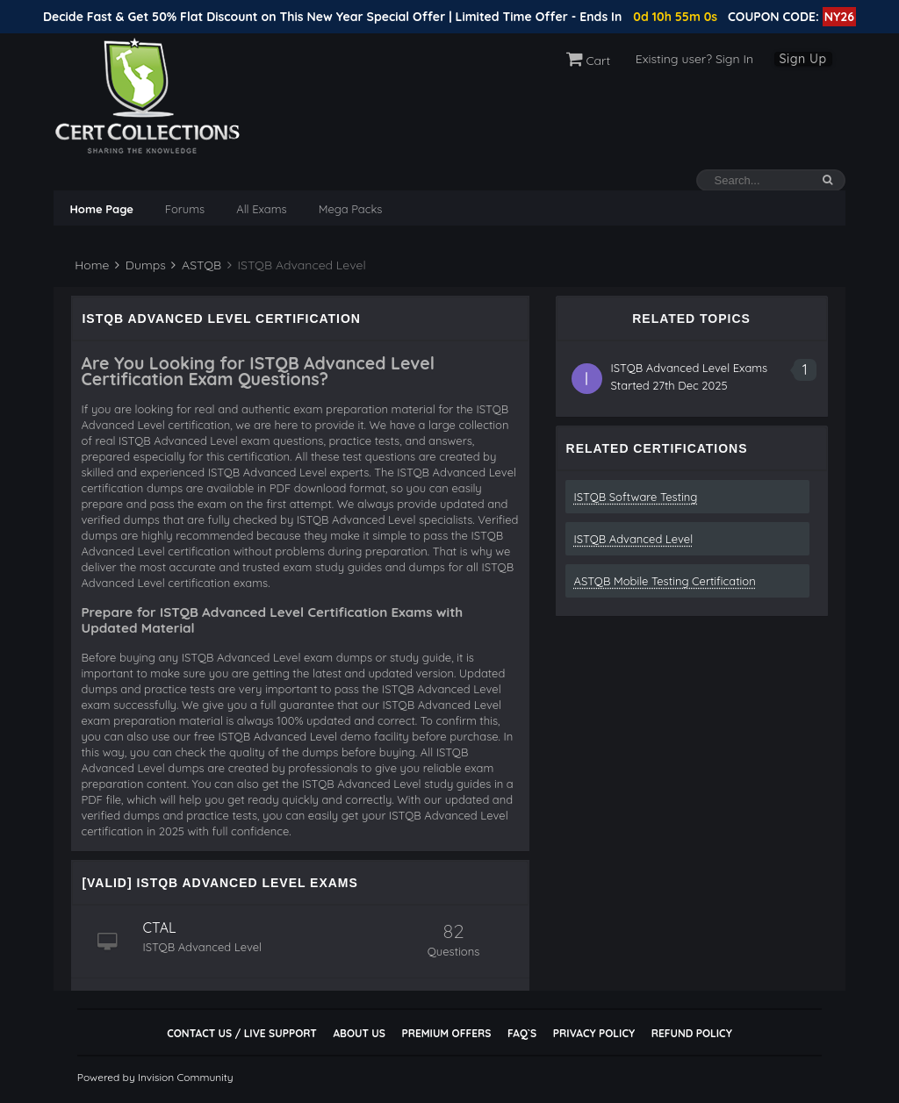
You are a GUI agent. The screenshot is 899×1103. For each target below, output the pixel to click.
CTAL (159, 927)
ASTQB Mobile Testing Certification (665, 581)
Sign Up (803, 59)
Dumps (140, 265)
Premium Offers (446, 1033)
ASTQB (196, 265)
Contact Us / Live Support (242, 1033)
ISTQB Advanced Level (634, 539)
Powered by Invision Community (155, 1077)
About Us (359, 1033)
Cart (588, 60)
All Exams (261, 209)
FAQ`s (521, 1033)
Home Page (101, 209)
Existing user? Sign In (694, 59)
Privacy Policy (594, 1033)
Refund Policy (691, 1033)
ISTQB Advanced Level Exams (689, 368)
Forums (185, 209)
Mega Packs (351, 209)
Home (90, 265)
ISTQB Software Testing (636, 497)
